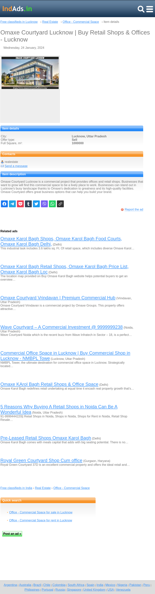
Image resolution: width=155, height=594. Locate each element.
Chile (46, 585)
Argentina (10, 585)
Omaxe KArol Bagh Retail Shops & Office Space (49, 384)
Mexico (110, 585)
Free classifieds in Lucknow (19, 21)
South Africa (76, 585)
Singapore (74, 589)
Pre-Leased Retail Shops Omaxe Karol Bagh (45, 437)
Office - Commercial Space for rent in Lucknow (40, 520)
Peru (146, 585)
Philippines (32, 589)
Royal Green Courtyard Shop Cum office (41, 460)
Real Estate (50, 21)
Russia (60, 589)
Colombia (59, 585)
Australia (25, 585)
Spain (90, 585)
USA (110, 589)
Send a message (16, 166)
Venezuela (123, 589)
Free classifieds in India (16, 488)
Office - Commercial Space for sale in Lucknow (40, 512)
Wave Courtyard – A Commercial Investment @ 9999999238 (61, 327)
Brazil (37, 585)
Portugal (47, 589)
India (100, 585)
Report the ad (134, 209)
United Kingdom (94, 589)
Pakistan (135, 585)
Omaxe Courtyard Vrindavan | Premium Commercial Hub (57, 297)
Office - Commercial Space (81, 21)
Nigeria (122, 585)
